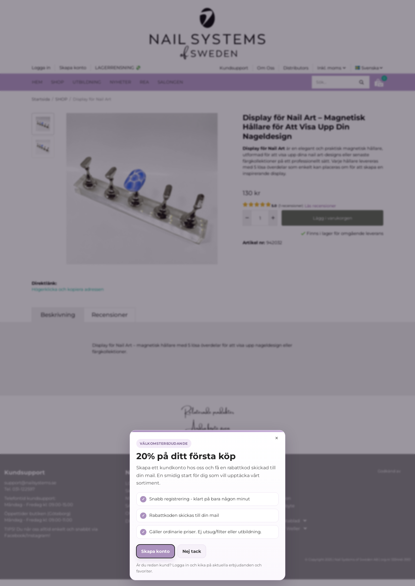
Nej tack (191, 551)
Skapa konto (155, 551)
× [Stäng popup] (277, 438)
